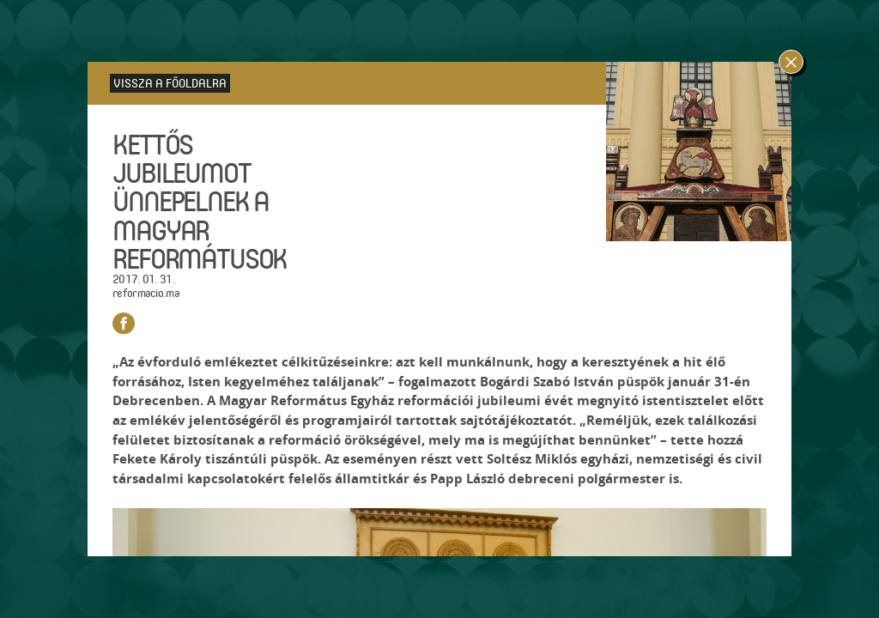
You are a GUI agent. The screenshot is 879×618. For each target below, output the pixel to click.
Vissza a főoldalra (170, 83)
